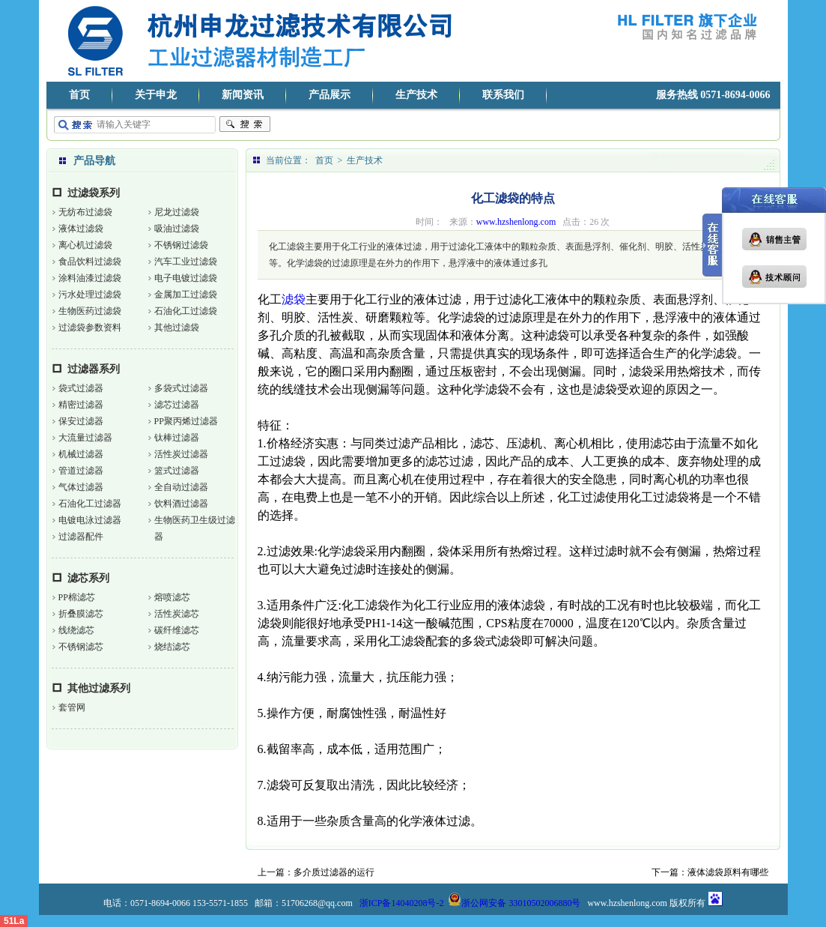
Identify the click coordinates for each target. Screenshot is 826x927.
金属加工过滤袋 (185, 294)
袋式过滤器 (80, 388)
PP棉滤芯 (76, 597)
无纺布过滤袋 (85, 212)
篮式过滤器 (176, 470)
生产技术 (416, 94)
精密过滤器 (80, 404)
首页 (79, 94)
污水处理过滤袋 (89, 294)
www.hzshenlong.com (516, 222)
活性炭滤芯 (176, 614)
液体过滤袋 (80, 228)
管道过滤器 (80, 470)
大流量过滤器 (85, 437)
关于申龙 (156, 94)
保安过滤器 (80, 421)
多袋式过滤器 (181, 388)
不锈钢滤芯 (80, 646)
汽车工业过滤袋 (185, 261)
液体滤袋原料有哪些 (727, 872)
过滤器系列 (93, 369)
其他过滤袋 (176, 327)
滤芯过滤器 (176, 404)
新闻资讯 (243, 94)
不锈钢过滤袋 (181, 245)
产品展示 (329, 94)
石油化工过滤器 (89, 503)
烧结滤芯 (172, 646)
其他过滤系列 (98, 688)
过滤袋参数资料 (89, 327)
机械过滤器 (80, 454)
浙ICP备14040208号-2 (401, 903)
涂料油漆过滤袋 (89, 278)
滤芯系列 (88, 578)
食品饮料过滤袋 (89, 261)
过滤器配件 (80, 536)
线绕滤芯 (76, 630)
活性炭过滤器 (181, 454)
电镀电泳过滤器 (89, 520)
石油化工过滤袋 (185, 311)
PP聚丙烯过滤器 (186, 421)
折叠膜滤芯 (80, 614)
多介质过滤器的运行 (334, 872)
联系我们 (503, 94)
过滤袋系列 (93, 193)
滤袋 (294, 299)
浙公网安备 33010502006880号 (514, 903)
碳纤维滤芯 (176, 630)
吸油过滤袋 (176, 228)
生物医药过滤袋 (89, 311)
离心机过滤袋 (85, 245)
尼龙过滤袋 (176, 212)
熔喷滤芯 (172, 597)
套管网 (71, 707)
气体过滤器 (80, 487)
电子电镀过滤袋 (185, 278)
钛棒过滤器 (176, 437)
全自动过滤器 (181, 487)
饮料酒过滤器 (181, 503)
